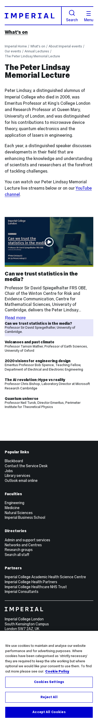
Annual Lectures (37, 51)
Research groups (19, 549)
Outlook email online (21, 480)
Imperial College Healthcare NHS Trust (36, 587)
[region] (49, 676)
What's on (16, 32)
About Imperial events (65, 46)
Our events (13, 51)
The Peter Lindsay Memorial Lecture (32, 56)
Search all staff (17, 554)
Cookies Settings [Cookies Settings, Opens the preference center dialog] (49, 682)
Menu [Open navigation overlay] (88, 16)
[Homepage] (33, 15)
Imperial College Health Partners (31, 582)
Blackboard (14, 461)
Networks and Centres (23, 545)
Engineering (14, 502)
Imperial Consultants (21, 591)
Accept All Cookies (48, 712)
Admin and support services (27, 540)
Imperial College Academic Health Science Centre (45, 577)
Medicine (12, 507)
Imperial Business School (25, 517)
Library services (17, 475)
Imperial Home (16, 46)
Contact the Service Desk (26, 466)
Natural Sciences (19, 512)
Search (72, 16)
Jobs (9, 471)
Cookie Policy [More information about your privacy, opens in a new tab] (57, 671)
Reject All (49, 697)
